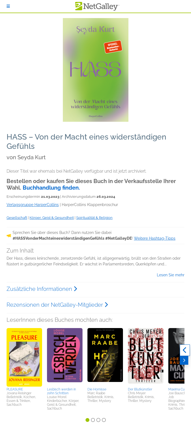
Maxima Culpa (178, 389)
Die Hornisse (96, 389)
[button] (24, 357)
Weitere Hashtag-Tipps (154, 238)
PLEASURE (15, 389)
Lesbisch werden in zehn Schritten (61, 391)
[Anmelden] (8, 6)
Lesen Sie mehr (170, 275)
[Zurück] (185, 350)
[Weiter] (184, 360)
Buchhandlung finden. (51, 187)
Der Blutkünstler (140, 389)
